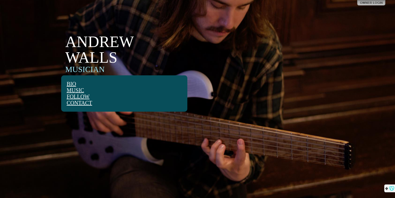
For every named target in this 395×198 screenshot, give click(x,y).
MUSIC (75, 90)
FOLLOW (78, 97)
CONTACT (79, 103)
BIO (71, 84)
